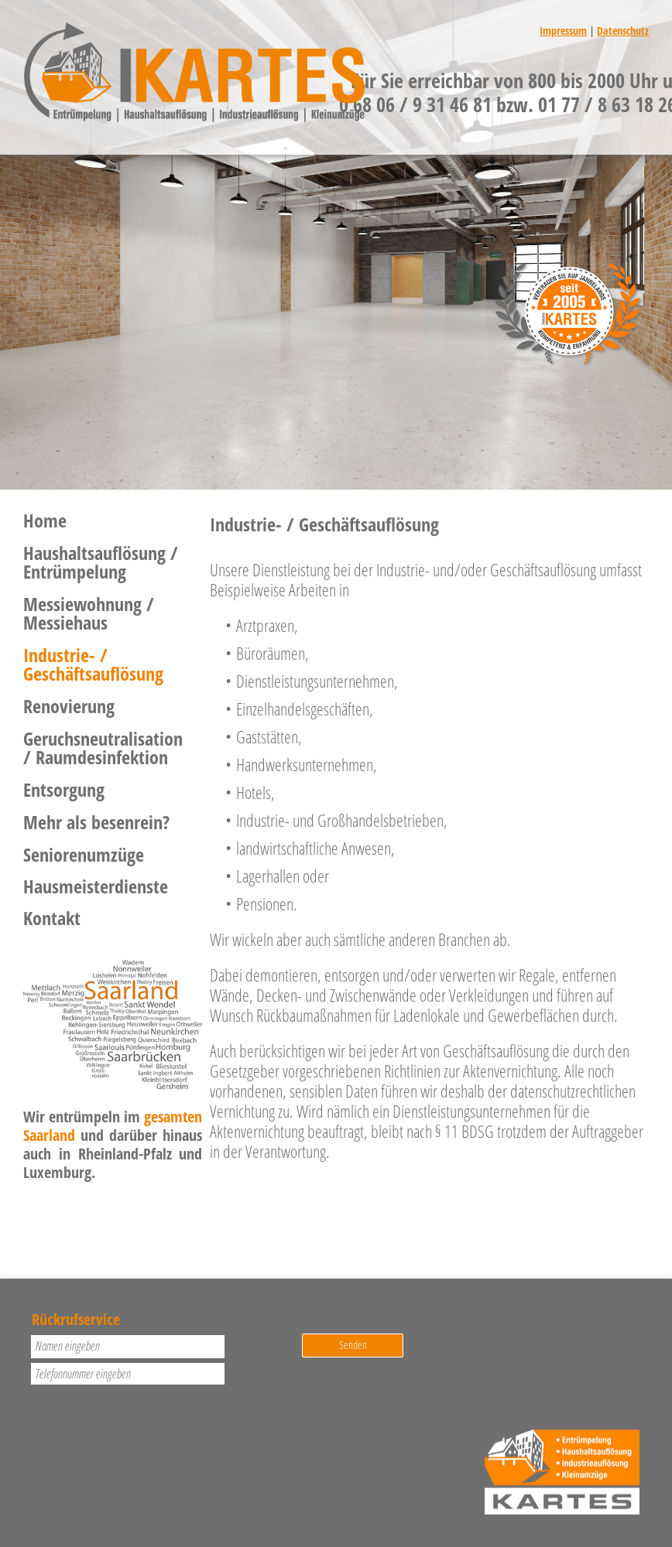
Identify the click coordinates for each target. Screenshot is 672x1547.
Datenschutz (623, 30)
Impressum (563, 30)
